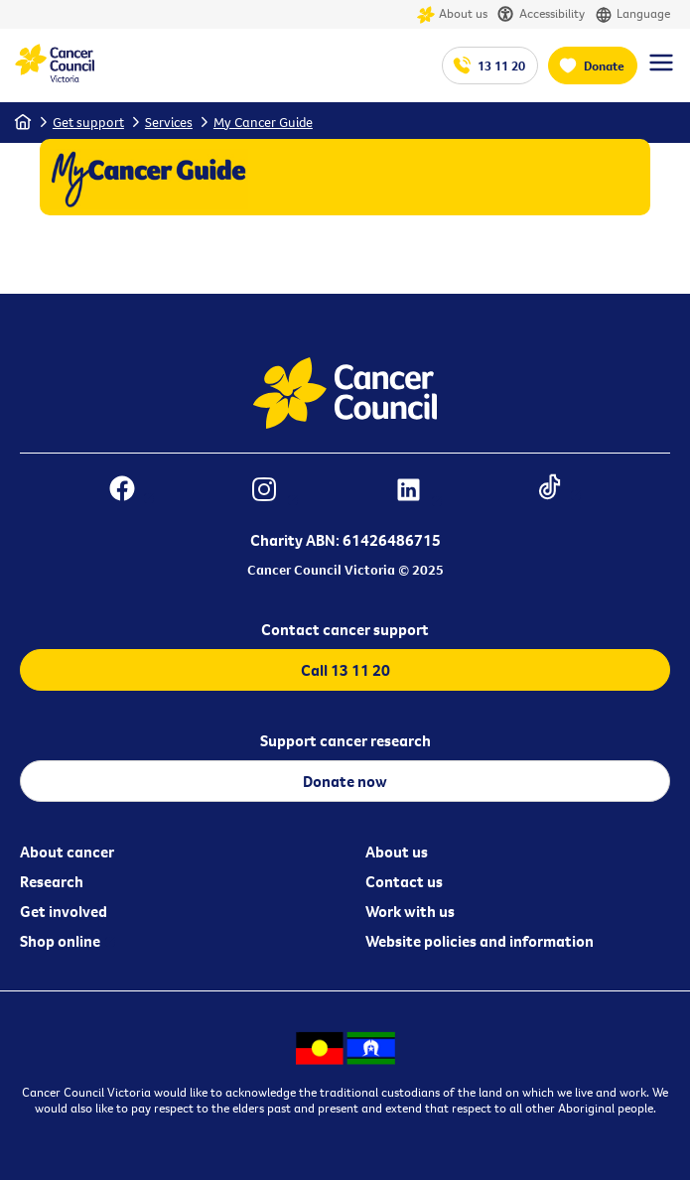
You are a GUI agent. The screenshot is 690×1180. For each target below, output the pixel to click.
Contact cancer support (345, 629)
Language (632, 14)
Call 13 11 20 (345, 670)
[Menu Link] (661, 71)
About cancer (67, 851)
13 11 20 (501, 65)
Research (51, 881)
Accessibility (541, 14)
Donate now (345, 781)
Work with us (410, 911)
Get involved (63, 911)
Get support (88, 122)
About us (452, 14)
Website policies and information (479, 941)
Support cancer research (345, 740)
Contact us (404, 881)
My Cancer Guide (263, 122)
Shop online (60, 941)
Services (169, 122)
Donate (604, 65)
